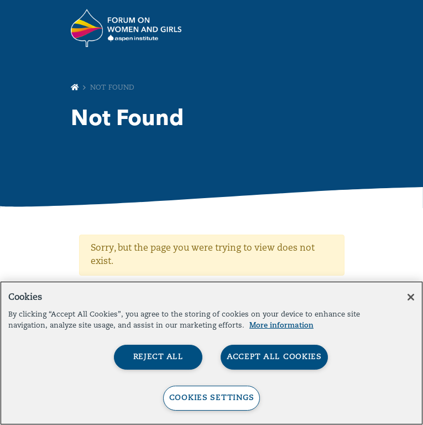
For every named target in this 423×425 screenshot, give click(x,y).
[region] (211, 353)
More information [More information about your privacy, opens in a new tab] (281, 325)
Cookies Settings (211, 398)
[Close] (411, 297)
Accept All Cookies (274, 357)
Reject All (158, 357)
